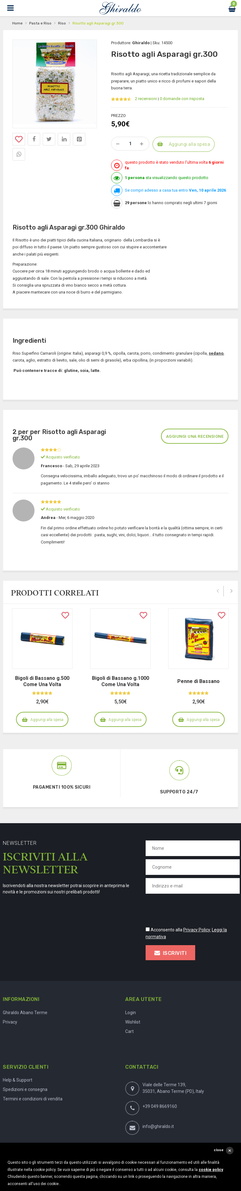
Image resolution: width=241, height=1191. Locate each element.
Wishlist (132, 1021)
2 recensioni (146, 98)
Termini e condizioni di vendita (32, 1098)
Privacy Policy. (197, 929)
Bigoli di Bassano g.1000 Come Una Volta (120, 681)
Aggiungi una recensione (195, 436)
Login (130, 1012)
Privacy (10, 1021)
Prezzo (118, 115)
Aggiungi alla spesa (189, 144)
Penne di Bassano (198, 681)
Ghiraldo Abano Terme (25, 1012)
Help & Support (17, 1079)
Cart (129, 1031)
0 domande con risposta (182, 98)
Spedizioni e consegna (25, 1089)
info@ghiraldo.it (158, 1126)
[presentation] (193, 909)
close (218, 1150)
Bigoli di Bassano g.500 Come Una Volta (42, 681)
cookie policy (211, 1169)
